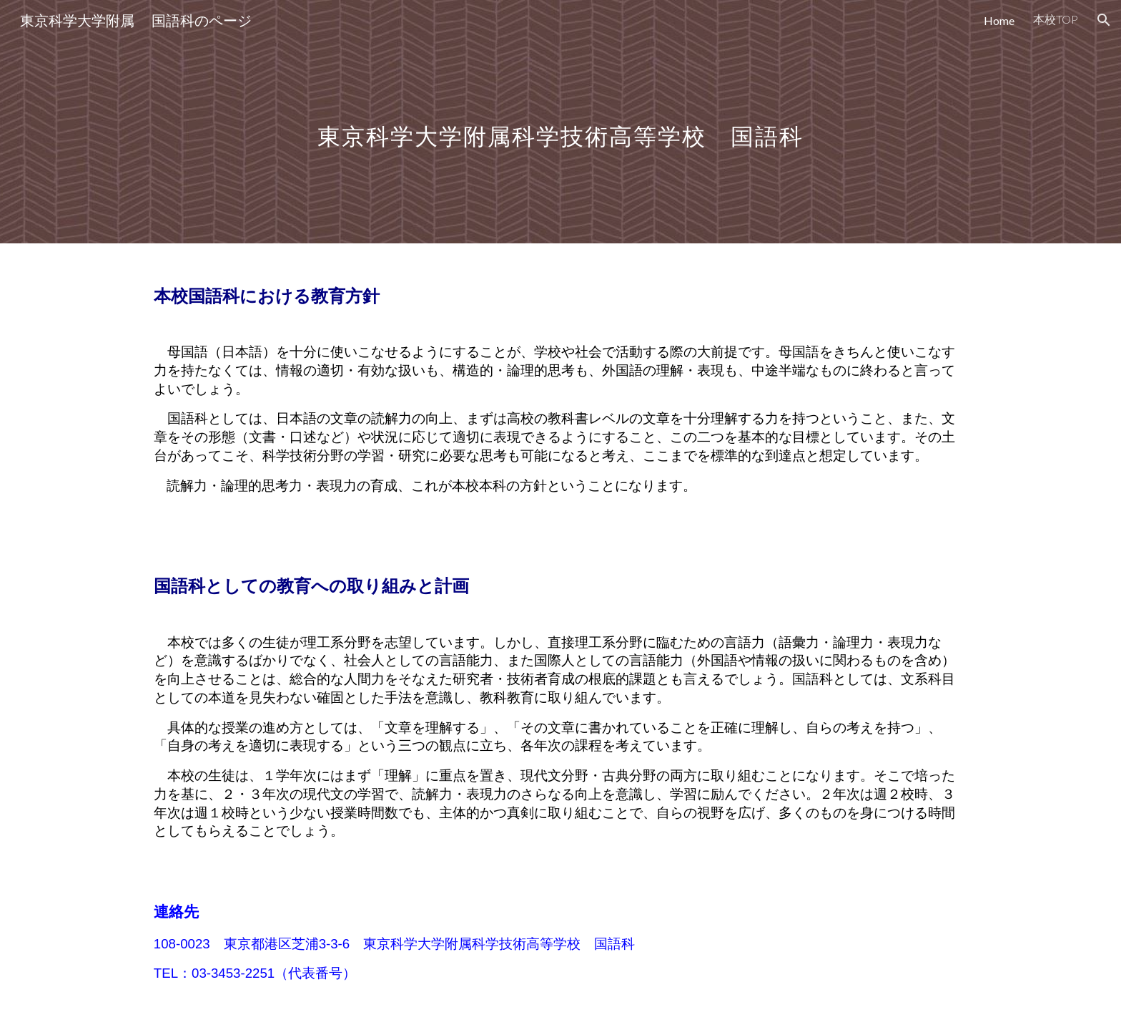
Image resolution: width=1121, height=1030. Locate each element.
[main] (560, 121)
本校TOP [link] (1055, 19)
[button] (1104, 20)
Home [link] (999, 20)
